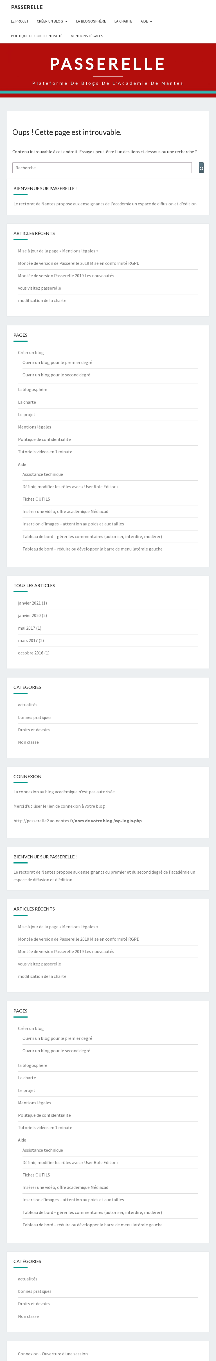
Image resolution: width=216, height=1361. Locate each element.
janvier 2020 (29, 615)
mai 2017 (26, 628)
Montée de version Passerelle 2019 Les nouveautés (66, 275)
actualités (27, 704)
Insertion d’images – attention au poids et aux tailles (73, 524)
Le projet (19, 21)
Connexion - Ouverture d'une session (53, 1353)
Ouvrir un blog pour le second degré (56, 375)
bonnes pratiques (34, 717)
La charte (123, 21)
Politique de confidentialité (36, 35)
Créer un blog (50, 21)
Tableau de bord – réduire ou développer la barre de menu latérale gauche (92, 549)
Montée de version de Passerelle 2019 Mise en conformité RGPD (79, 263)
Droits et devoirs (34, 729)
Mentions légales (87, 35)
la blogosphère (91, 21)
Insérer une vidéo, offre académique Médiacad (65, 511)
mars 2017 (28, 640)
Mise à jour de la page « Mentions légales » (58, 251)
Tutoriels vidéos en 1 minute (45, 451)
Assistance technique (42, 474)
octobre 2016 (30, 653)
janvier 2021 (29, 603)
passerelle (27, 6)
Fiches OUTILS (36, 499)
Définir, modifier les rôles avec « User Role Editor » (70, 486)
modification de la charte (42, 300)
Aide (144, 21)
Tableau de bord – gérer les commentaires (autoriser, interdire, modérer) (92, 536)
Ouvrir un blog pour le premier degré (57, 362)
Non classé (28, 742)
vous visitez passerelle (39, 288)
